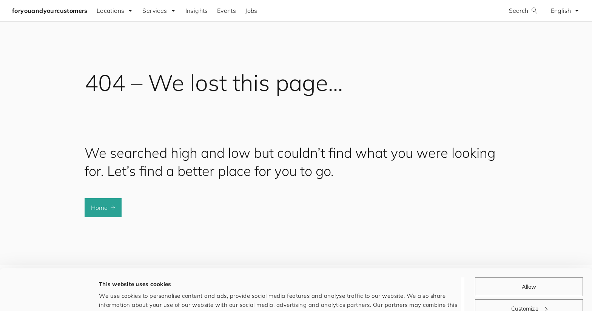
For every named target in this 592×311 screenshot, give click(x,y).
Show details (116, 296)
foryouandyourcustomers (50, 10)
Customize (529, 269)
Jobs (251, 10)
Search (523, 10)
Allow (529, 248)
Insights (196, 10)
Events (226, 10)
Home (103, 207)
